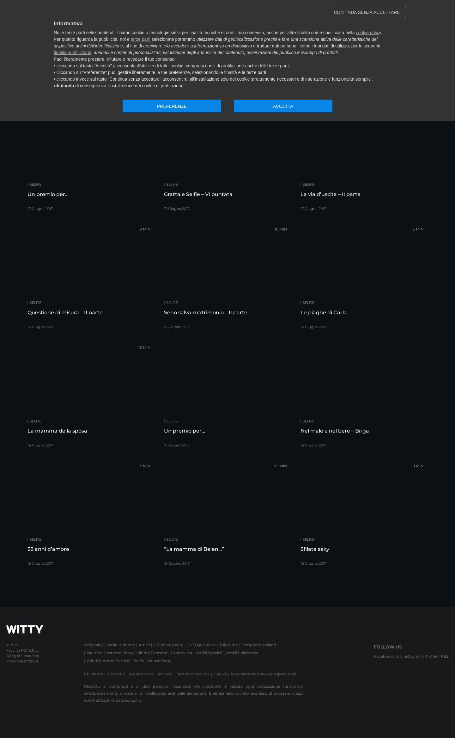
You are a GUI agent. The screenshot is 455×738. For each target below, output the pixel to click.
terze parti (140, 39)
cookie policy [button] (368, 32)
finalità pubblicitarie (72, 52)
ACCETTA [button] (283, 106)
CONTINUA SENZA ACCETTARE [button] (367, 12)
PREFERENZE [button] (172, 106)
